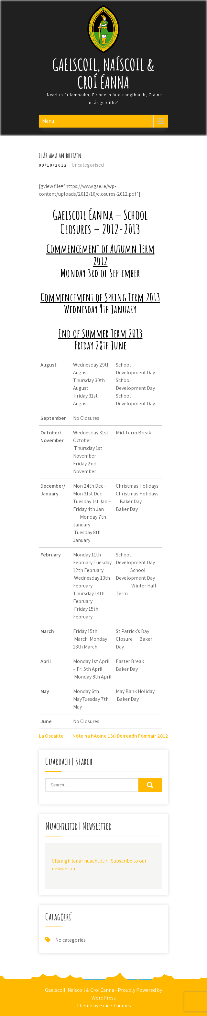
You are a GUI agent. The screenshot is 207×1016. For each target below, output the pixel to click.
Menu (48, 121)
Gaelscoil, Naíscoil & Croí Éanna (103, 73)
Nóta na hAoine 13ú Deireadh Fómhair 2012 (120, 735)
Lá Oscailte (51, 735)
